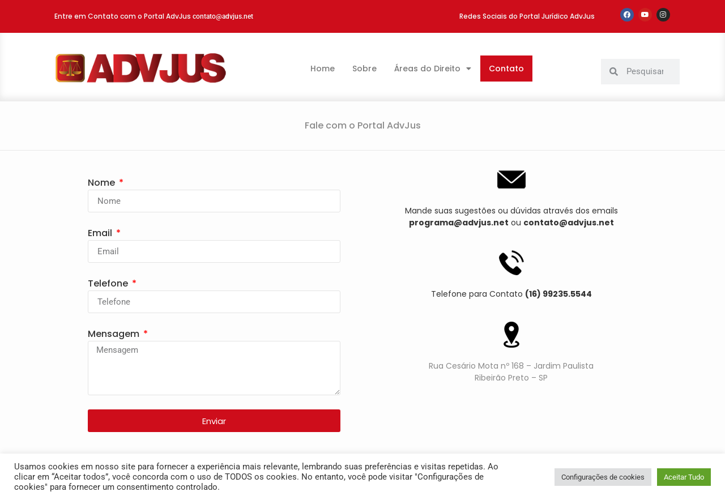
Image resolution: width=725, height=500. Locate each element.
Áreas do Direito (432, 68)
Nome (102, 182)
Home (322, 68)
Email (101, 233)
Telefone (109, 283)
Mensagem (115, 333)
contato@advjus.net (223, 16)
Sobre (364, 68)
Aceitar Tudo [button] (684, 477)
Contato (506, 68)
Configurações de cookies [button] (603, 477)
